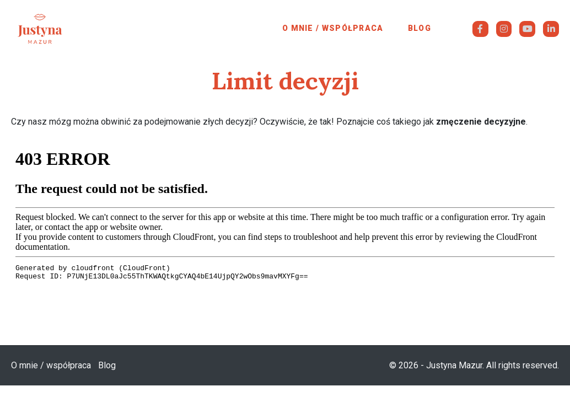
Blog (419, 28)
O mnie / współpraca (333, 28)
